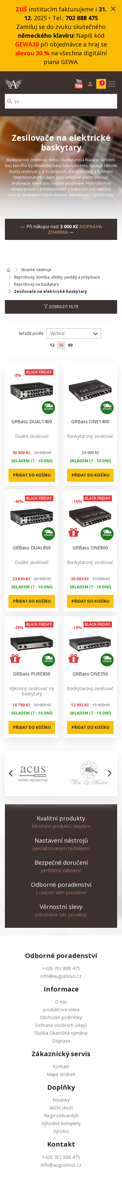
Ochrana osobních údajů (61, 1025)
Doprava (61, 1041)
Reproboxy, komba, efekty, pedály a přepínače (57, 277)
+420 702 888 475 (61, 968)
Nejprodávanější (61, 1115)
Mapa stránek (61, 1074)
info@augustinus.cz (61, 976)
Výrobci (61, 1131)
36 (61, 345)
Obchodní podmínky (61, 1017)
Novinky (61, 1100)
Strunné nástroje (36, 270)
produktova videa (61, 1009)
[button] (12, 773)
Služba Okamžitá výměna (61, 1033)
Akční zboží (61, 1108)
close (113, 9)
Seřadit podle (31, 333)
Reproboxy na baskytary (36, 284)
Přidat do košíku (32, 475)
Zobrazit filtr (61, 306)
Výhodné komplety (61, 1123)
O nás (61, 1002)
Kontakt (61, 1066)
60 (70, 345)
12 (52, 345)
